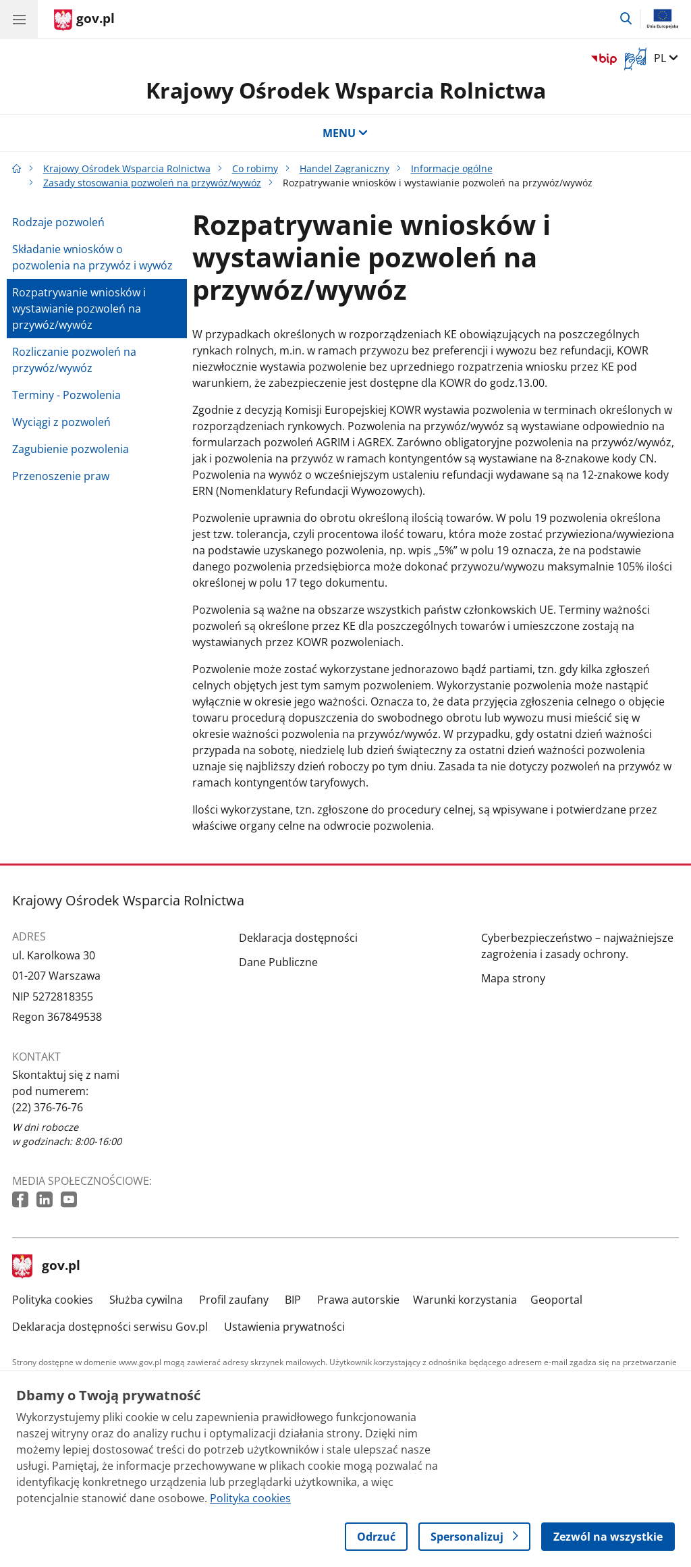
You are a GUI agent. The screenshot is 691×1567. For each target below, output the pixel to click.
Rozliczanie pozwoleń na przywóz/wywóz (74, 359)
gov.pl (46, 1266)
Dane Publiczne (278, 962)
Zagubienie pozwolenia (70, 449)
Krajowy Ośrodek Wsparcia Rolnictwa (346, 90)
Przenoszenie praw (60, 476)
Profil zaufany (234, 1299)
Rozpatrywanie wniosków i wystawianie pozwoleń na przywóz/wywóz (79, 308)
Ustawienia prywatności (284, 1326)
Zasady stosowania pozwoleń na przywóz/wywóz (152, 182)
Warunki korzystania (465, 1299)
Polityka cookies (52, 1299)
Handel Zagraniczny (344, 168)
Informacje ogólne (452, 168)
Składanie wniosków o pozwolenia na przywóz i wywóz (92, 257)
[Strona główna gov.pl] (84, 20)
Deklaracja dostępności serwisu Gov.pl (110, 1326)
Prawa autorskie (358, 1299)
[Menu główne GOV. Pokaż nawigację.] (19, 19)
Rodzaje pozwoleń (58, 222)
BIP (293, 1299)
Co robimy (255, 168)
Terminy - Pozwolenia (66, 395)
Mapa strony (513, 978)
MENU (345, 133)
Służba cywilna (146, 1299)
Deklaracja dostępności (298, 937)
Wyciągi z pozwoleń (61, 422)
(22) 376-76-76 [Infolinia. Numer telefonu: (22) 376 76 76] (47, 1107)
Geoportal (556, 1299)
